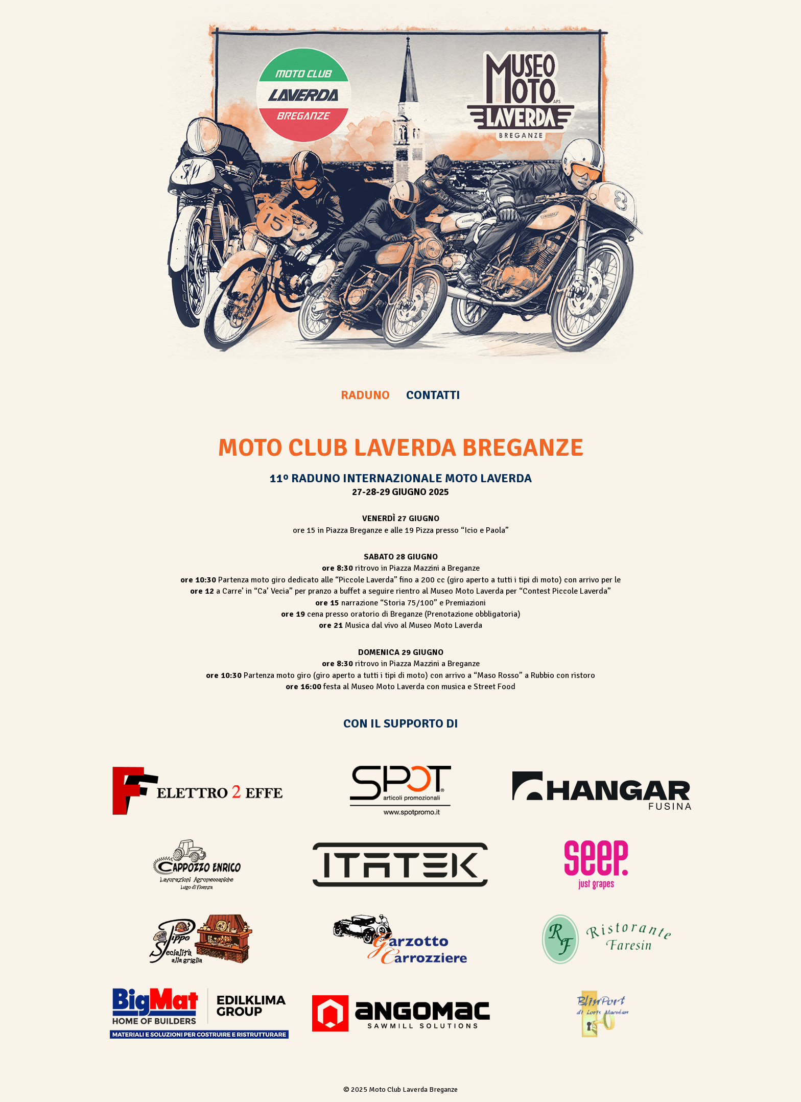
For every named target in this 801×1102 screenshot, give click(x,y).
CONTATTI (433, 395)
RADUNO (365, 395)
